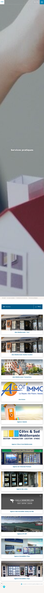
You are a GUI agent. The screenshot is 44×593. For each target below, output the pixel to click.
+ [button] (1, 584)
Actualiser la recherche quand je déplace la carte (33, 584)
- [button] (1, 586)
